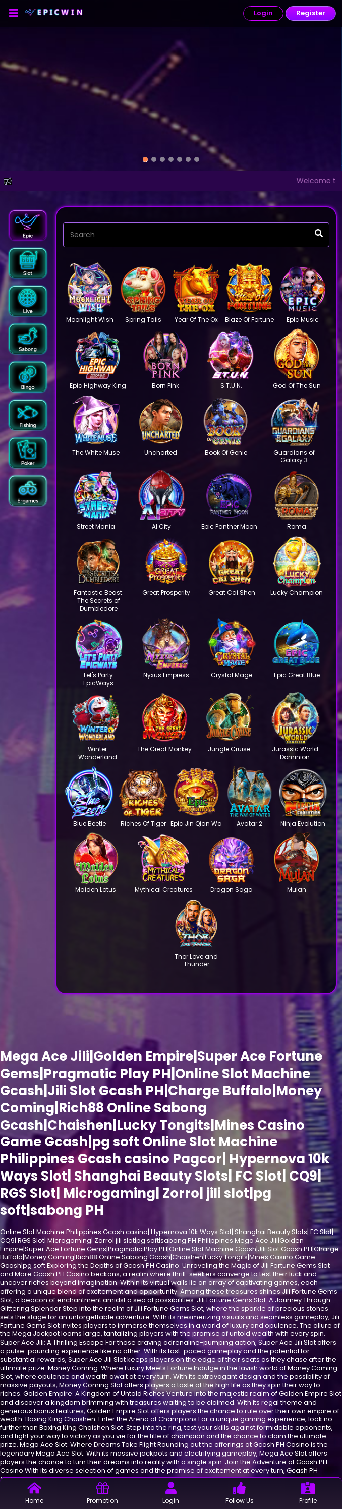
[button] (27, 225)
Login (263, 13)
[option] (145, 159)
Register (310, 13)
